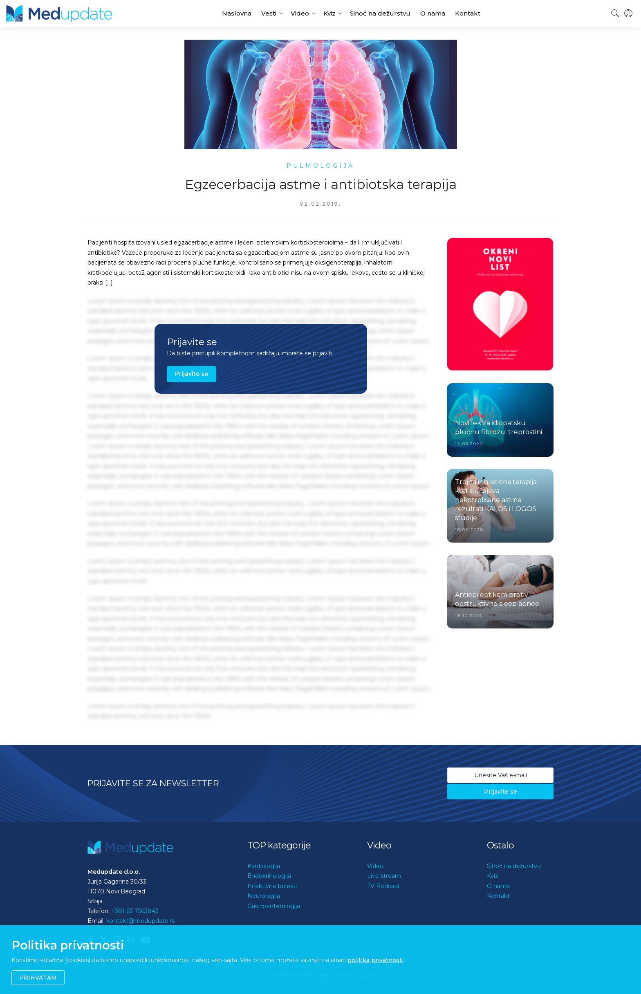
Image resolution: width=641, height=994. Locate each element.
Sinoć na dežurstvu (380, 13)
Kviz (329, 13)
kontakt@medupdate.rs (140, 920)
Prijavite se (191, 373)
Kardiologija (263, 866)
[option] (500, 304)
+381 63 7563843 (135, 911)
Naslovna (236, 13)
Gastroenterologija (273, 906)
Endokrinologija (269, 876)
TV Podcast (383, 886)
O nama (432, 13)
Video (300, 13)
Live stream (384, 876)
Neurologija (263, 896)
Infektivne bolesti (272, 886)
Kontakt (467, 13)
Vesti (268, 13)
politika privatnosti (375, 960)
